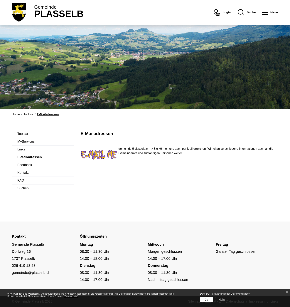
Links (21, 149)
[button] (246, 12)
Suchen (23, 188)
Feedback (24, 165)
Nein (222, 299)
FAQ (20, 180)
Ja (206, 299)
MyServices (26, 141)
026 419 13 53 (24, 266)
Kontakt (23, 173)
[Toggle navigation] (268, 12)
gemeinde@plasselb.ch (134, 148)
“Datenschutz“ (71, 296)
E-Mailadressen (29, 158)
